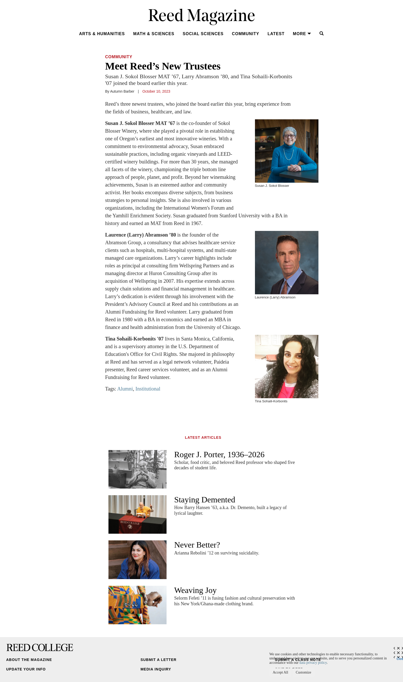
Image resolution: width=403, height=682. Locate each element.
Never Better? (197, 544)
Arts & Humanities (102, 34)
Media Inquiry (156, 669)
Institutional (147, 389)
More (302, 34)
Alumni (125, 389)
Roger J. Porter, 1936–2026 (219, 454)
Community (245, 34)
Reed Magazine (201, 16)
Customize (303, 672)
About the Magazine (29, 660)
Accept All (280, 672)
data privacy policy (313, 663)
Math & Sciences (153, 34)
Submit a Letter (159, 660)
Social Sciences (203, 34)
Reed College (40, 647)
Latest (276, 34)
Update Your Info (26, 669)
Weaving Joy (195, 590)
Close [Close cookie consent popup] (400, 657)
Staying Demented (204, 499)
